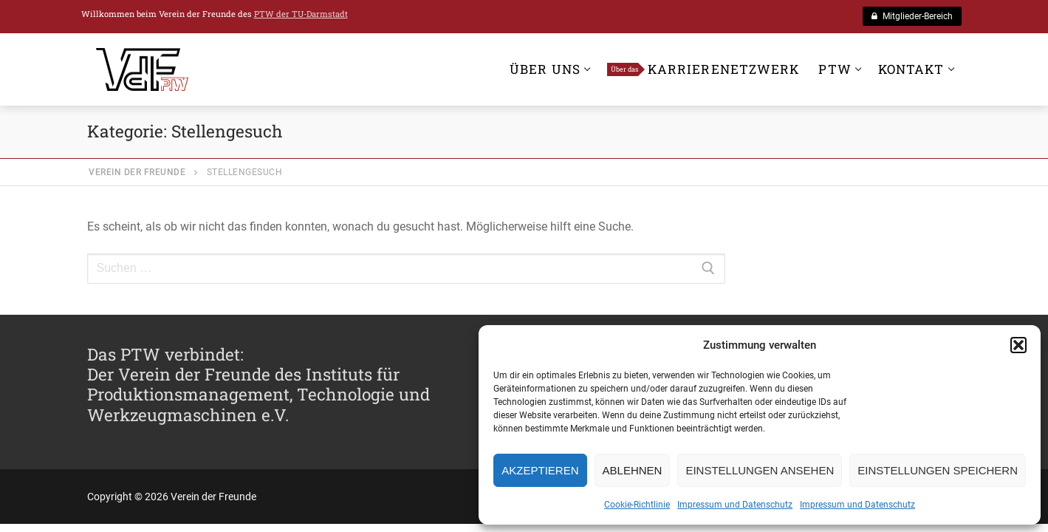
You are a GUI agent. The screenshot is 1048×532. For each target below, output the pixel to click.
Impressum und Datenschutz (734, 504)
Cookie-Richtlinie (637, 504)
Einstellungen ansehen (759, 470)
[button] (1018, 345)
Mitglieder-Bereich (912, 16)
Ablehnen (632, 470)
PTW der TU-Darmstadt (301, 13)
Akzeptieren (539, 470)
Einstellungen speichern (937, 470)
